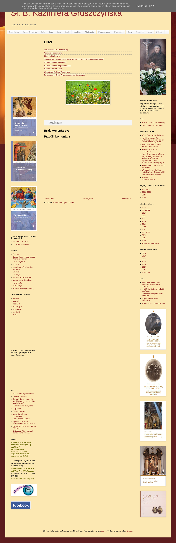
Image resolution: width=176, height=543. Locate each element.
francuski (16, 301)
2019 (144, 224)
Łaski (67, 32)
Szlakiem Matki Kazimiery (151, 175)
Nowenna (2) (17, 286)
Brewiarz (16, 254)
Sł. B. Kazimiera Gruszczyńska (66, 13)
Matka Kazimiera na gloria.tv (55, 62)
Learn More (142, 6)
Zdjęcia (159, 32)
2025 (144, 198)
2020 (144, 227)
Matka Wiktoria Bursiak (53, 69)
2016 (144, 216)
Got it (151, 6)
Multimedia (89, 32)
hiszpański (16, 304)
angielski (16, 298)
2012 (144, 208)
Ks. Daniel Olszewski (20, 242)
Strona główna (88, 199)
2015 (144, 213)
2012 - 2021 (146, 189)
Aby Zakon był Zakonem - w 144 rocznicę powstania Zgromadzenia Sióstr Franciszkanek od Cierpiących (153, 160)
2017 (144, 218)
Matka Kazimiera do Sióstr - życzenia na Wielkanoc (152, 146)
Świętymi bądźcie (19, 411)
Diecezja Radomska (52, 56)
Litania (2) (16, 275)
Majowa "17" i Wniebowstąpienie (148, 178)
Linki (51, 32)
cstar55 (103, 531)
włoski (15, 315)
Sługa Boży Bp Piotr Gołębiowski (57, 72)
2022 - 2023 (146, 192)
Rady (130, 32)
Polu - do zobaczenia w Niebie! (153, 154)
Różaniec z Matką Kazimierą (23, 288)
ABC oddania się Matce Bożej (56, 50)
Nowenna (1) (17, 283)
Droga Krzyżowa (30, 32)
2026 (144, 241)
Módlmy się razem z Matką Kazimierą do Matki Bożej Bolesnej (151, 284)
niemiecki (16, 312)
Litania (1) (16, 272)
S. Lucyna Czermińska (21, 244)
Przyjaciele (118, 32)
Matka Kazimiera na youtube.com (57, 66)
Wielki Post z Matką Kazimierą (153, 135)
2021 (144, 230)
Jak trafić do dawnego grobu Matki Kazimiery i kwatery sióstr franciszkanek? (74, 59)
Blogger (129, 531)
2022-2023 (146, 232)
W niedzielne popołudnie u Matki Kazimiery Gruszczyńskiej (153, 171)
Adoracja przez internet (53, 53)
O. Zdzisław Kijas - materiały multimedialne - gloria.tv (23, 432)
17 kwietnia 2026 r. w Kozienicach (149, 150)
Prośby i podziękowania (150, 243)
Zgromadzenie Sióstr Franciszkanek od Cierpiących (64, 75)
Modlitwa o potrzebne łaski (22, 277)
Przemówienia (104, 32)
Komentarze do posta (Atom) (63, 203)
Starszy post (126, 199)
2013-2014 (146, 210)
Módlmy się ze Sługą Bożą (22, 280)
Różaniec (140, 32)
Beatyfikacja (14, 32)
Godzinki (16, 264)
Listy (59, 32)
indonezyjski (17, 307)
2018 (144, 221)
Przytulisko (17, 409)
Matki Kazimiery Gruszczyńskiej (153, 122)
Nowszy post (49, 199)
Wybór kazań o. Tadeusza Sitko (153, 303)
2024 (144, 195)
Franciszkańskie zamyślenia (23, 406)
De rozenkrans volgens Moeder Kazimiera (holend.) (24, 258)
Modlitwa (77, 32)
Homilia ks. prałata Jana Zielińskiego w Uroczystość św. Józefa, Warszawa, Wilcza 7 (153, 140)
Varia (150, 32)
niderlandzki (17, 309)
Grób (43, 32)
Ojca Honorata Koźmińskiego (152, 125)
